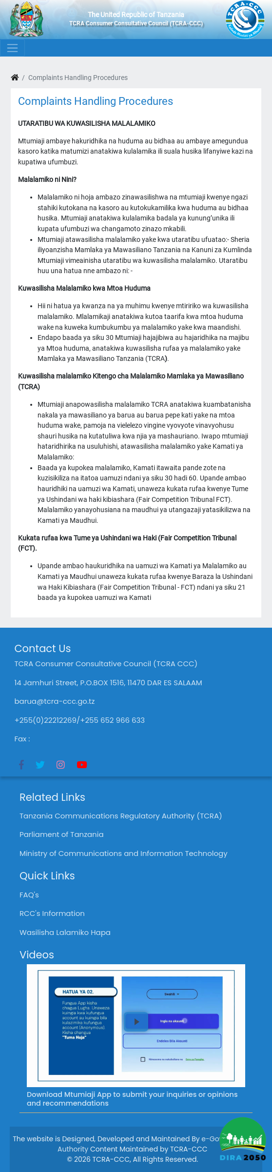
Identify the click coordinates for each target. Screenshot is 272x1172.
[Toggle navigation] (12, 48)
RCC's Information (52, 913)
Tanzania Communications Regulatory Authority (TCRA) (120, 816)
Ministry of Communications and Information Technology (123, 853)
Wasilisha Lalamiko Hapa (65, 932)
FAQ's (29, 895)
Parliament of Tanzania (61, 834)
